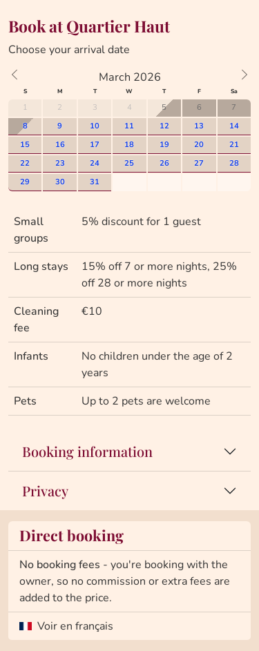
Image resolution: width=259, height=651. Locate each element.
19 (164, 144)
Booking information (87, 451)
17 (94, 144)
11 (129, 126)
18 (129, 144)
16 (60, 144)
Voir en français (75, 626)
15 (25, 144)
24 (94, 163)
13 (199, 126)
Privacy (45, 490)
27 (199, 163)
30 (60, 182)
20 (199, 144)
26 (164, 163)
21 (234, 144)
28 (234, 163)
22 (25, 163)
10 (94, 126)
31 (94, 182)
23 (60, 163)
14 (234, 126)
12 (164, 126)
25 (129, 163)
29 (25, 182)
